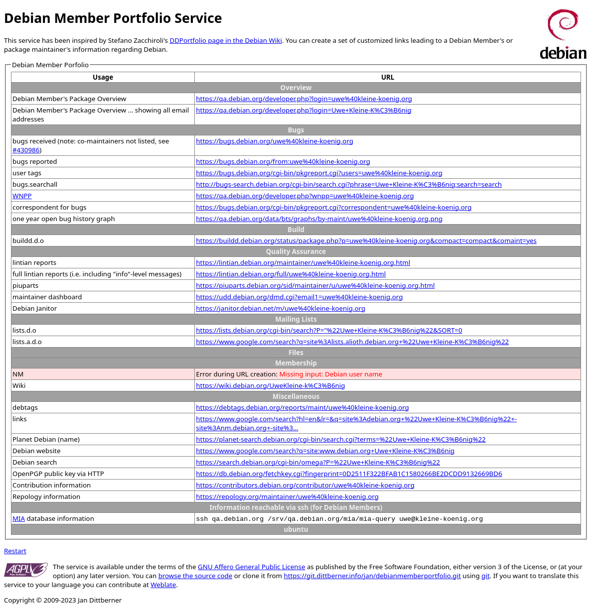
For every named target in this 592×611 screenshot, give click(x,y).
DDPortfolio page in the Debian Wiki (225, 40)
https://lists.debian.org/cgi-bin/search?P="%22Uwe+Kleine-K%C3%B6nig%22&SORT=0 (329, 330)
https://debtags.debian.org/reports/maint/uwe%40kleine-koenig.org (302, 407)
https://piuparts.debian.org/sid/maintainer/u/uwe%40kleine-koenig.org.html (315, 285)
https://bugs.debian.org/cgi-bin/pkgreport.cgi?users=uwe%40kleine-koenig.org (319, 172)
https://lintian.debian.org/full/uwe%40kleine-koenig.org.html (291, 273)
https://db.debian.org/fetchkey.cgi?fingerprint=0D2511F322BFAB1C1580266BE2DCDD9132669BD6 (349, 473)
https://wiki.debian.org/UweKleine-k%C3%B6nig (270, 385)
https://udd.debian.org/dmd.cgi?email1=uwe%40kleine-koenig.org (299, 296)
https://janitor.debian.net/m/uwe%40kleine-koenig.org (280, 308)
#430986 (25, 149)
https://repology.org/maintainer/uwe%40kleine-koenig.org (287, 496)
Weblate (163, 584)
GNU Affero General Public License (251, 566)
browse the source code (195, 575)
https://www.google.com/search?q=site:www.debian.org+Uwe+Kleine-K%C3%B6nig (325, 450)
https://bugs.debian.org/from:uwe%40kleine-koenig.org (283, 161)
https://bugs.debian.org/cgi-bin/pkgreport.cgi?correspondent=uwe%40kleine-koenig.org (333, 207)
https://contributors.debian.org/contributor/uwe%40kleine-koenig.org (305, 485)
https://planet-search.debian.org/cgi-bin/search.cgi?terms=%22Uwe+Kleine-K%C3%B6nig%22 (340, 439)
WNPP (22, 195)
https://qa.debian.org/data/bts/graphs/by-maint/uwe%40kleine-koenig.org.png (319, 218)
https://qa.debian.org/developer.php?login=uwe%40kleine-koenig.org (304, 98)
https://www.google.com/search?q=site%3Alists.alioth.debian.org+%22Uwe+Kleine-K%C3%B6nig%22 (352, 341)
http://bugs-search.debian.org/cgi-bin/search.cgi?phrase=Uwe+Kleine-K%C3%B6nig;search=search (349, 184)
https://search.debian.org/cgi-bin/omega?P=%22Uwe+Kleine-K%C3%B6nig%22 (318, 462)
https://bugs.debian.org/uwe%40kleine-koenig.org (274, 140)
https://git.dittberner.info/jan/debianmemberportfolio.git (372, 575)
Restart (15, 550)
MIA (18, 518)
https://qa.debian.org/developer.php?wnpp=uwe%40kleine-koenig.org (305, 195)
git (485, 575)
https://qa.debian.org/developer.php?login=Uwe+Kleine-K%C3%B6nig (303, 110)
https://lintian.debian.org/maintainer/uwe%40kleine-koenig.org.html (303, 262)
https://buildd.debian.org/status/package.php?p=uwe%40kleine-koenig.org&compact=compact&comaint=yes (366, 240)
